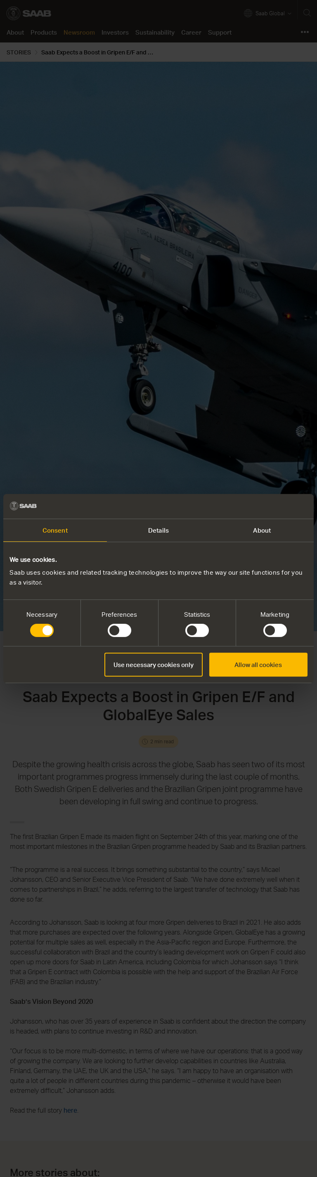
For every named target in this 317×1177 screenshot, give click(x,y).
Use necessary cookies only (154, 664)
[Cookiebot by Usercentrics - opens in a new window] (271, 506)
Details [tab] (158, 530)
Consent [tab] (55, 530)
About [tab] (262, 530)
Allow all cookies (258, 664)
